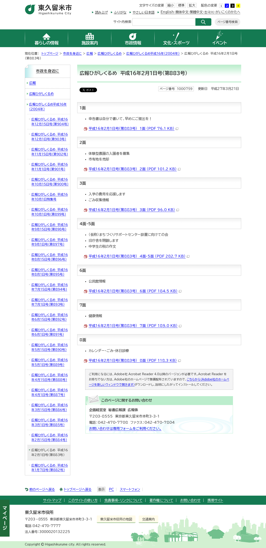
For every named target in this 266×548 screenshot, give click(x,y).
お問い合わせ (190, 500)
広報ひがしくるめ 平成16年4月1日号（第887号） (49, 392)
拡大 (192, 5)
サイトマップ (52, 500)
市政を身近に (72, 53)
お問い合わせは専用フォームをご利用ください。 (125, 428)
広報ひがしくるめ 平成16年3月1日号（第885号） (49, 422)
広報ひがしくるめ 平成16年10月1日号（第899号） (49, 212)
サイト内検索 (122, 21)
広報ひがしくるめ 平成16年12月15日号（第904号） (50, 122)
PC (111, 489)
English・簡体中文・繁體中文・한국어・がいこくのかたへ (200, 12)
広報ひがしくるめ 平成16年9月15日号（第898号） (49, 227)
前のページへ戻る (42, 489)
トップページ (49, 53)
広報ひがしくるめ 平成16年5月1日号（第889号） (49, 362)
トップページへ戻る (78, 489)
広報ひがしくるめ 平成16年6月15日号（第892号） (49, 317)
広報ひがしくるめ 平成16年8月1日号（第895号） (49, 272)
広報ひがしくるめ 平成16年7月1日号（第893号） (49, 302)
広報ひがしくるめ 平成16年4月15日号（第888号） (49, 377)
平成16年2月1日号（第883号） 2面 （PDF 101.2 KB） (135, 169)
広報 (90, 53)
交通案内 (148, 519)
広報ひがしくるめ (110, 53)
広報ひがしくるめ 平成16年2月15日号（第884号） (49, 437)
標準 (181, 5)
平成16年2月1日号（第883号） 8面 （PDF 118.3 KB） (135, 360)
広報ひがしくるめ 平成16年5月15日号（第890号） (49, 347)
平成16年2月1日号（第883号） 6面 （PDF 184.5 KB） (135, 291)
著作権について (161, 500)
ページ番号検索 (227, 21)
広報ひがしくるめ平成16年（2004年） (153, 53)
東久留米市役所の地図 (116, 519)
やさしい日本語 (143, 12)
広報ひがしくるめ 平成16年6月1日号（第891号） (49, 332)
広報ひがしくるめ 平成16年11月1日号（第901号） (49, 167)
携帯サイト (215, 500)
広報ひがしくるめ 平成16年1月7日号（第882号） (49, 468)
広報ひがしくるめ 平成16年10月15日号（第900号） (50, 182)
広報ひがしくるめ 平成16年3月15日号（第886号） (49, 407)
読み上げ (101, 12)
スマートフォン (130, 489)
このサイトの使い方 (82, 500)
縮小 (170, 5)
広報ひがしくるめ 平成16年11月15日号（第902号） (49, 152)
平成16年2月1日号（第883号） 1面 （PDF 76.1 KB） (133, 128)
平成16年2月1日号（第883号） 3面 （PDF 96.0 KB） (134, 210)
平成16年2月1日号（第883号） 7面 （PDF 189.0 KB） (135, 325)
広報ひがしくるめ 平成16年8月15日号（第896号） (49, 257)
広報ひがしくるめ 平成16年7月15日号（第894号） (49, 287)
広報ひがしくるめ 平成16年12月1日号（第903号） (49, 137)
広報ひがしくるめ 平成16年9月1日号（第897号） (49, 242)
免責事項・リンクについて (123, 500)
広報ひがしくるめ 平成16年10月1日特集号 (49, 197)
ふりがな (120, 12)
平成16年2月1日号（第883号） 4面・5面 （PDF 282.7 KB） (139, 256)
